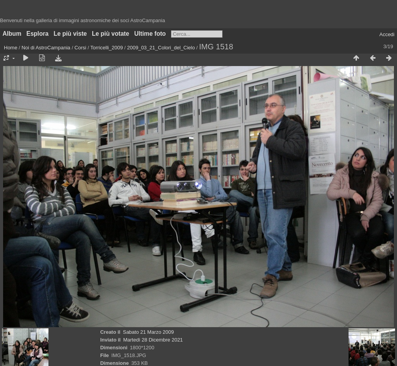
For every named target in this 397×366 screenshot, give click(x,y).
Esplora (37, 33)
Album (12, 33)
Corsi (80, 48)
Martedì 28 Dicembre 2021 (153, 340)
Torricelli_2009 (106, 48)
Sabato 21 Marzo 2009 (148, 332)
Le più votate (110, 33)
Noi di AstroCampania (46, 48)
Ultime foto (150, 33)
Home (10, 48)
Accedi (386, 34)
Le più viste (70, 33)
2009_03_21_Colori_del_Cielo (161, 48)
